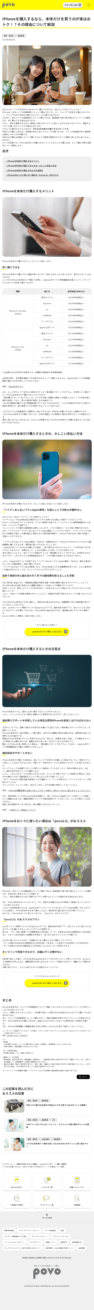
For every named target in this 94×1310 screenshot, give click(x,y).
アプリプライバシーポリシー (29, 1230)
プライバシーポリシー (40, 1236)
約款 (62, 1230)
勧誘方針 (64, 1242)
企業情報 (81, 1248)
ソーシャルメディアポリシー (14, 1242)
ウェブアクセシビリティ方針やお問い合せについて (22, 1248)
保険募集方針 (77, 1242)
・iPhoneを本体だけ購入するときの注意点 (24, 170)
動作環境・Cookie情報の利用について (60, 1248)
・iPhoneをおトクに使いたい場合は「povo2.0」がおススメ (32, 175)
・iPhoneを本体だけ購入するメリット (22, 161)
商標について (51, 1242)
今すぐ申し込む (71, 5)
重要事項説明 (9, 1230)
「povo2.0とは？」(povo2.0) (17, 1035)
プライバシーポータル (61, 1236)
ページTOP (47, 1217)
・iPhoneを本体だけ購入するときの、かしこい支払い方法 (30, 165)
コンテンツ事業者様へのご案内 (15, 1236)
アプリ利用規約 (50, 1230)
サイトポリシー (35, 1242)
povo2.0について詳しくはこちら (47, 631)
